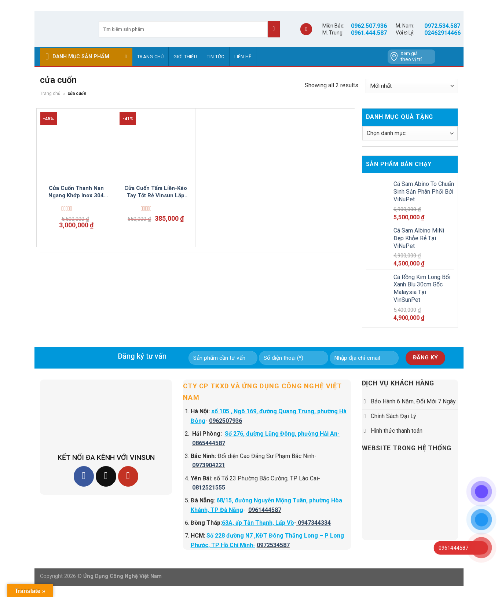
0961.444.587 (369, 32)
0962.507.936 (369, 25)
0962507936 (225, 420)
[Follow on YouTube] (128, 476)
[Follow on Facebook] (84, 476)
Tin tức (215, 56)
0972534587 (273, 545)
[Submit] (274, 29)
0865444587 (208, 443)
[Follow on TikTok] (106, 476)
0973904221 (208, 465)
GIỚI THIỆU (185, 56)
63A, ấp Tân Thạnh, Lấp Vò (258, 522)
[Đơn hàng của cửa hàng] (412, 86)
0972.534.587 (442, 25)
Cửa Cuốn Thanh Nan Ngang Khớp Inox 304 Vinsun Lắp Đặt (76, 192)
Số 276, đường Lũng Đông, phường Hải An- (282, 433)
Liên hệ (243, 56)
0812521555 (208, 487)
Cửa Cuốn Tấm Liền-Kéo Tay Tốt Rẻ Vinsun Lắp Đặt (155, 192)
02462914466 (442, 32)
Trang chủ (150, 56)
